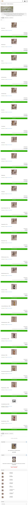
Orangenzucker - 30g (4, 224)
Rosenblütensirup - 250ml (5, 421)
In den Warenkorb (14, 216)
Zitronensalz (3, 142)
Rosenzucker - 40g (4, 240)
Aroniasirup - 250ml (4, 289)
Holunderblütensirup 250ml (5, 404)
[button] (1, 18)
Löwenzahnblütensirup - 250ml (5, 306)
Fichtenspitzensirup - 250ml (5, 322)
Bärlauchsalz (3, 28)
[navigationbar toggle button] (27, 1)
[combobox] (6, 18)
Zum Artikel (14, 36)
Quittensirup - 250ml (4, 355)
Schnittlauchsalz (3, 93)
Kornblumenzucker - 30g (4, 273)
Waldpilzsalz (3, 175)
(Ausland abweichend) (9, 30)
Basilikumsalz (3, 44)
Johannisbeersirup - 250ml (5, 338)
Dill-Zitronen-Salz (3, 77)
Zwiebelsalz (3, 191)
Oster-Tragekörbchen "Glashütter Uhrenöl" (14, 450)
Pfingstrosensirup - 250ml (5, 387)
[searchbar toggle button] (23, 1)
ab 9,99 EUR (14, 452)
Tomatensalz (3, 126)
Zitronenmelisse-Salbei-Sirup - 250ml (6, 371)
